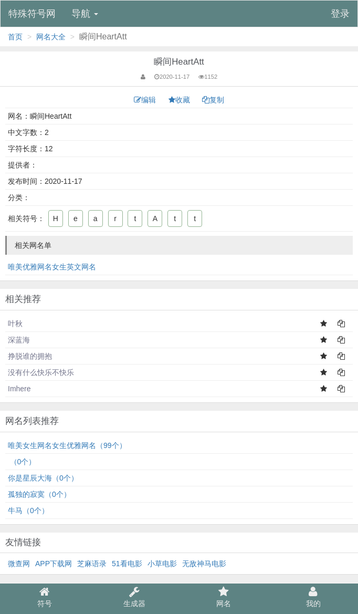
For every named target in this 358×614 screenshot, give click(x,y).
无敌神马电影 (204, 563)
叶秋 (15, 323)
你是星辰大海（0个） (43, 478)
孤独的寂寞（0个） (39, 494)
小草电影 (162, 563)
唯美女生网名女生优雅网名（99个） (67, 445)
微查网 (19, 563)
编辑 (146, 100)
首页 (15, 37)
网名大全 (51, 37)
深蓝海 (19, 340)
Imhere (19, 388)
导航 (84, 13)
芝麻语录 (92, 563)
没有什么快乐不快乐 (41, 372)
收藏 (180, 100)
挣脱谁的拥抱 (30, 356)
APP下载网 (53, 563)
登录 (340, 13)
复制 (213, 100)
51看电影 (127, 563)
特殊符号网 (32, 13)
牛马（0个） (28, 510)
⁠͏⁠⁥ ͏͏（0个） (22, 461)
